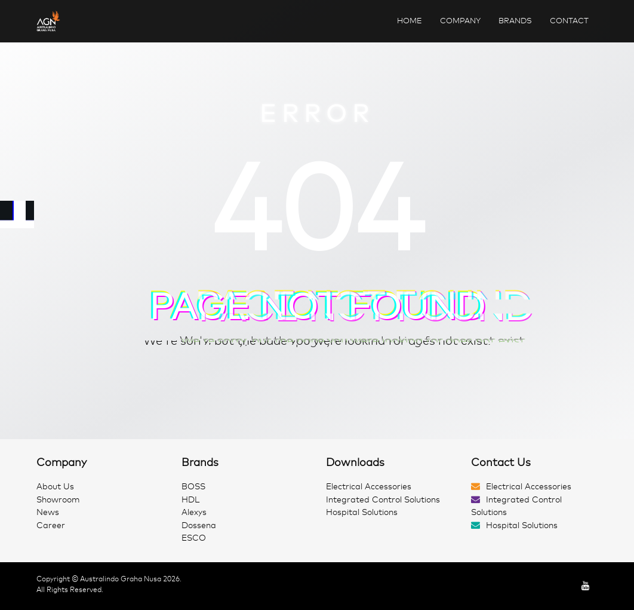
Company (460, 20)
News (47, 512)
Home (409, 20)
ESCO (193, 538)
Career (50, 525)
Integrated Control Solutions (383, 500)
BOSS (193, 487)
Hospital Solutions (362, 512)
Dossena (198, 525)
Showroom (58, 500)
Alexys (194, 512)
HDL (190, 500)
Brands (515, 20)
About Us (55, 487)
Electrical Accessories (368, 487)
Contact (569, 20)
